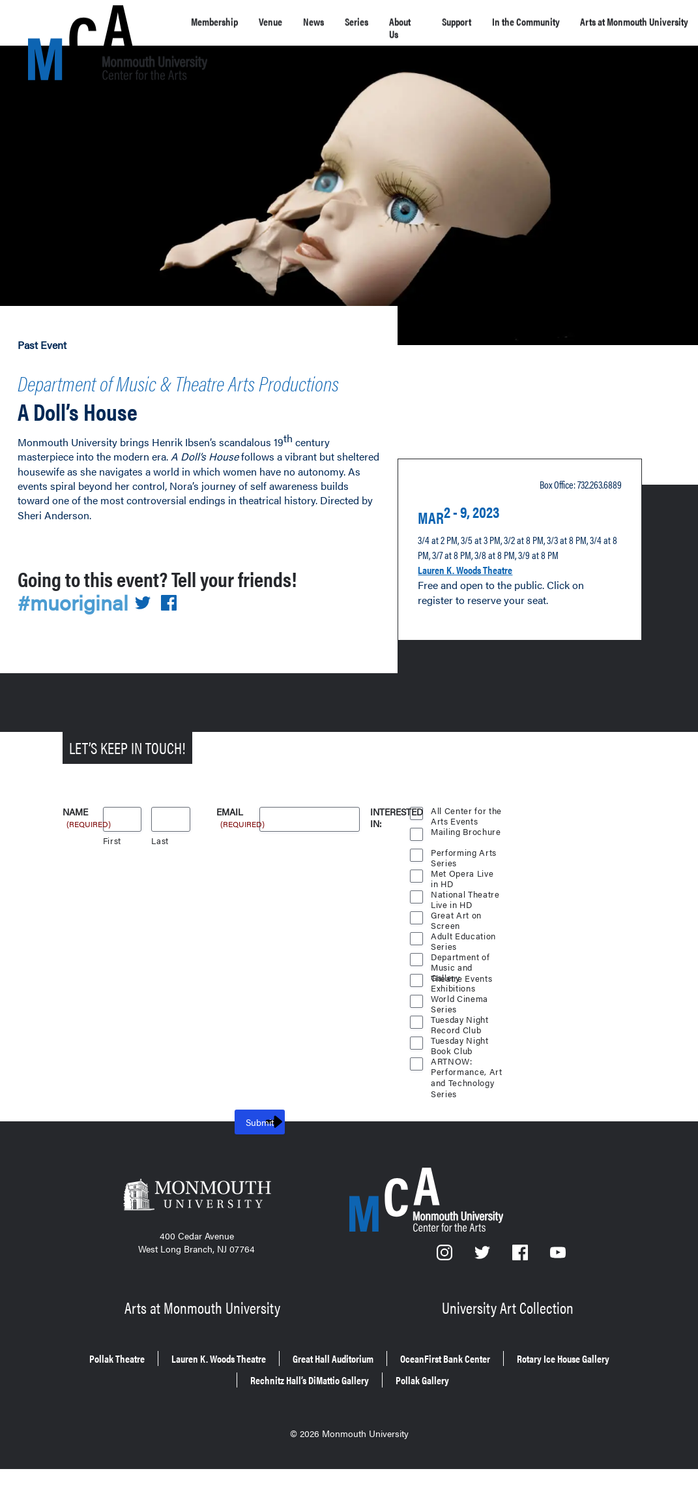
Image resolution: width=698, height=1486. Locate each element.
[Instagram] (446, 1299)
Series (388, 21)
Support (496, 21)
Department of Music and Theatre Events (463, 1000)
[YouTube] (558, 1299)
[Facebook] (522, 1299)
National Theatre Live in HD (466, 938)
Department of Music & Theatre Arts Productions (183, 391)
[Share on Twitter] (150, 646)
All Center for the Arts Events (466, 854)
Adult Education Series (464, 979)
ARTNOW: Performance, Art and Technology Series (466, 1105)
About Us (440, 27)
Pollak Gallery (516, 1412)
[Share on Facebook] (176, 646)
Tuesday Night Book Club (461, 1084)
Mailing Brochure (466, 874)
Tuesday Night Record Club (461, 1063)
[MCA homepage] (80, 23)
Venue (288, 21)
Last (160, 883)
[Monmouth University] (196, 1240)
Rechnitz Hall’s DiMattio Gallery (376, 1412)
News (338, 21)
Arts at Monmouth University (204, 1347)
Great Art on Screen (456, 958)
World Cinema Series (460, 1042)
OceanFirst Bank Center (541, 1394)
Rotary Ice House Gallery (210, 1412)
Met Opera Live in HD (463, 917)
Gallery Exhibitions (453, 1021)
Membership (221, 21)
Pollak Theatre (132, 1394)
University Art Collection (509, 1347)
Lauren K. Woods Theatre (481, 591)
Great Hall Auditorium (402, 1394)
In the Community (565, 27)
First (112, 883)
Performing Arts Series (463, 896)
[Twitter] (483, 1299)
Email (237, 855)
